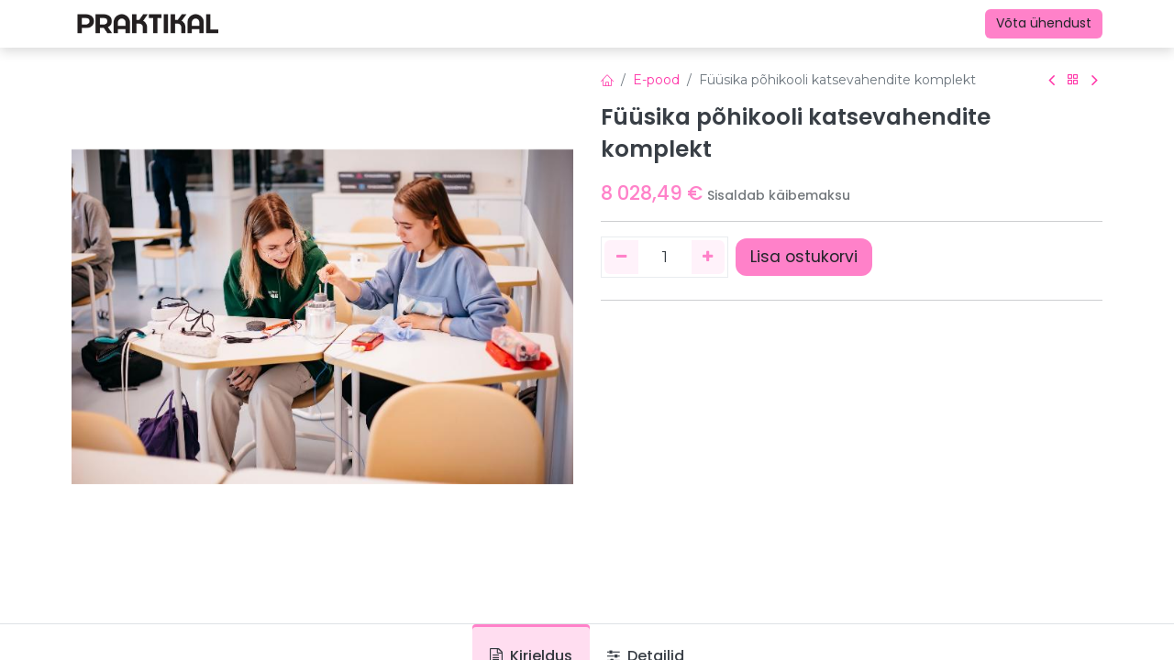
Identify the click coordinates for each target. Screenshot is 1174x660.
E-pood (656, 80)
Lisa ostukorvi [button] (804, 257)
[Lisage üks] (708, 256)
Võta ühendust (1043, 23)
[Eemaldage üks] (621, 256)
